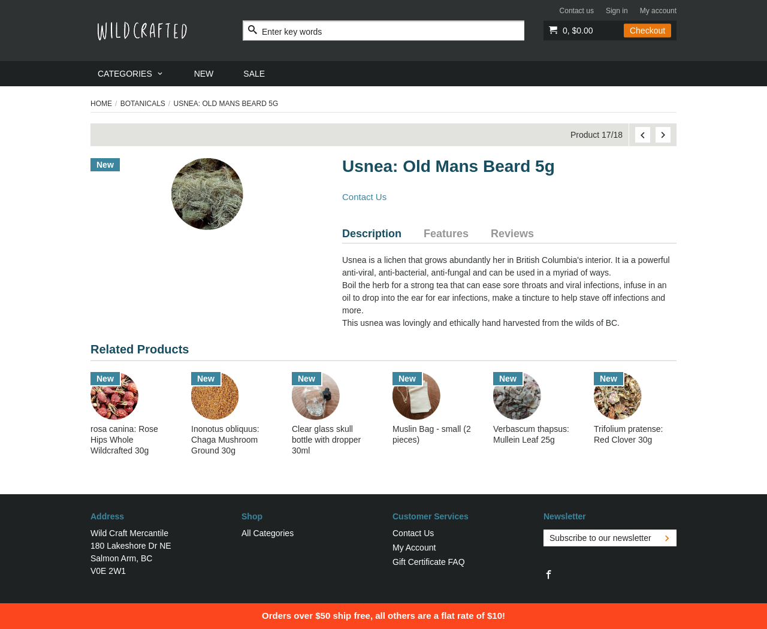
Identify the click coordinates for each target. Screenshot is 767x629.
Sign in (617, 10)
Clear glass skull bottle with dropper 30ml (326, 439)
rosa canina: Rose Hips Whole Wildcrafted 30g (124, 439)
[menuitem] (130, 73)
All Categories (267, 533)
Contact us (577, 10)
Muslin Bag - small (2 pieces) (431, 434)
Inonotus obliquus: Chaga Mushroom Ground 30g (225, 439)
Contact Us (364, 197)
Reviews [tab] (512, 233)
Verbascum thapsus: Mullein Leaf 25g (531, 434)
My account (658, 10)
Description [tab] (371, 233)
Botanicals (142, 103)
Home (101, 103)
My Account (414, 547)
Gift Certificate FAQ (428, 562)
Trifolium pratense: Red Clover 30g (628, 434)
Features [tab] (446, 233)
